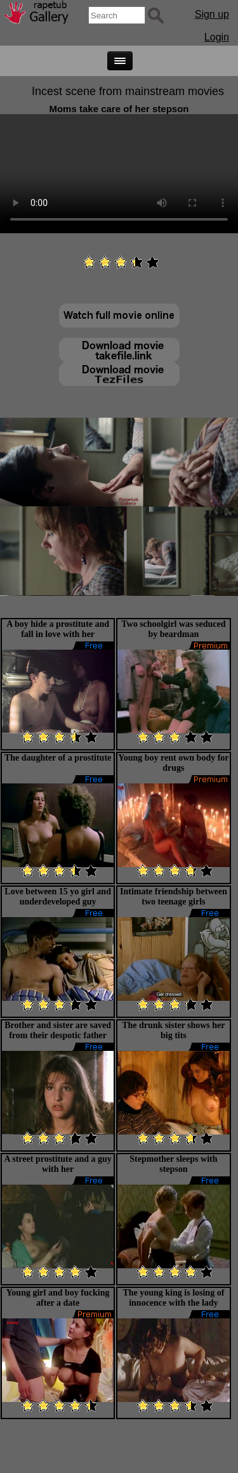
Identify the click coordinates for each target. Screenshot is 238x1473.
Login (216, 37)
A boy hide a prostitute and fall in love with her (57, 629)
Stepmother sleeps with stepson (173, 1164)
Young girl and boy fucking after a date (58, 1298)
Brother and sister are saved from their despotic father (57, 1030)
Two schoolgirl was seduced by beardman (173, 629)
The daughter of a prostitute (57, 757)
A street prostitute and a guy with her (57, 1164)
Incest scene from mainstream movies (128, 91)
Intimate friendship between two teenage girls (173, 896)
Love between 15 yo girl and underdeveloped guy (57, 896)
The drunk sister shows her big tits (173, 1030)
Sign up (212, 14)
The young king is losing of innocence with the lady (173, 1298)
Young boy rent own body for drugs (173, 763)
